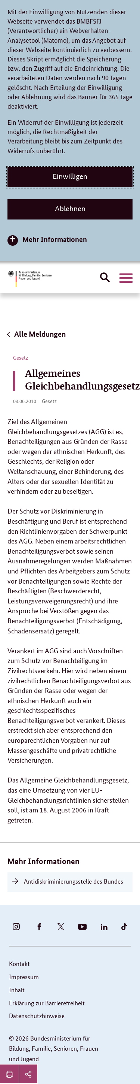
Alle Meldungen (36, 334)
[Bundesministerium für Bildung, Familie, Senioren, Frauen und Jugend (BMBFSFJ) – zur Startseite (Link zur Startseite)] (29, 278)
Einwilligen (70, 176)
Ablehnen (70, 208)
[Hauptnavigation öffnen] (126, 278)
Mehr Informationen (54, 239)
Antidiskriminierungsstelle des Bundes (73, 881)
